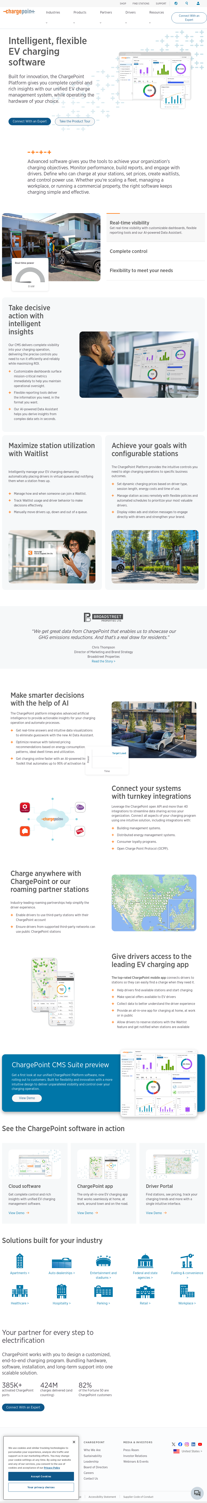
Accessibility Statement (102, 1496)
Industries (53, 17)
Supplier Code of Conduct (138, 1496)
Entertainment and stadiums (103, 1275)
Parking (102, 1303)
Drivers (130, 17)
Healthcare (18, 1303)
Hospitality (60, 1303)
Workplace (185, 1303)
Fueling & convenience (187, 1273)
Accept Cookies (41, 1476)
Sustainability (93, 1456)
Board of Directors (96, 1467)
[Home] (19, 12)
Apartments (18, 1273)
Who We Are (92, 1450)
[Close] (74, 1442)
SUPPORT (161, 3)
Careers (89, 1473)
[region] (41, 1468)
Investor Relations (135, 1456)
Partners (106, 17)
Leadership (91, 1461)
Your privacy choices (41, 1487)
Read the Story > (103, 661)
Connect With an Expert (189, 17)
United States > (192, 1451)
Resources (156, 17)
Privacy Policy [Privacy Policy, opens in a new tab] (52, 1467)
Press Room (131, 1450)
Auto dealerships (60, 1273)
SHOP (123, 3)
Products (79, 17)
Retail (144, 1303)
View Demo (27, 1098)
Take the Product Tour (74, 121)
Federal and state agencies (145, 1275)
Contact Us (91, 1478)
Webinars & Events (136, 1461)
